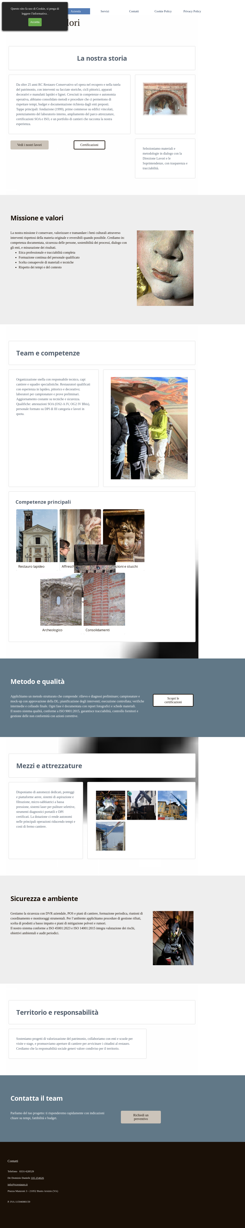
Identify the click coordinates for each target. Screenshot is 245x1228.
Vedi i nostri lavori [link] (29, 145)
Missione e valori (36, 217)
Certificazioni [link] (89, 145)
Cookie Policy (163, 11)
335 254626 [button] (37, 1177)
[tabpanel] (69, 104)
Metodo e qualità (37, 681)
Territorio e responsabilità (57, 1012)
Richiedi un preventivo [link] (141, 1117)
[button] (110, 805)
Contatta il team (36, 1098)
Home (46, 11)
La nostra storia (102, 58)
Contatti (134, 11)
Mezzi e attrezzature (49, 765)
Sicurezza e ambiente (44, 898)
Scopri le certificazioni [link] (173, 700)
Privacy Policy (192, 11)
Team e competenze (48, 353)
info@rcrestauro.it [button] (18, 1184)
